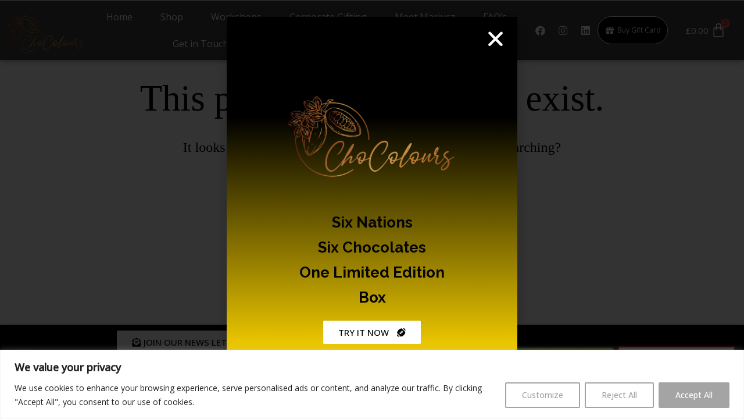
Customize (542, 394)
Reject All (619, 394)
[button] (495, 37)
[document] (372, 209)
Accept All (694, 394)
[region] (372, 384)
